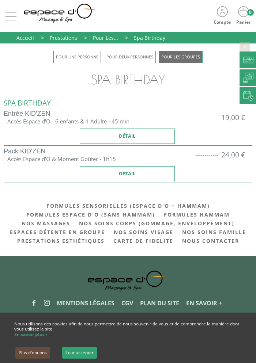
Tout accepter (79, 352)
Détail (127, 136)
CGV (127, 303)
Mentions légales (85, 303)
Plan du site (159, 303)
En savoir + (204, 303)
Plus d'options (33, 352)
